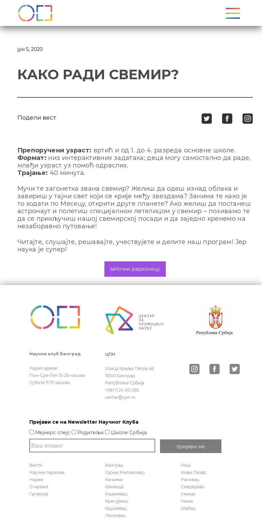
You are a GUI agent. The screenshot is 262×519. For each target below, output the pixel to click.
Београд (114, 465)
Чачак (187, 501)
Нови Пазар (193, 472)
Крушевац (116, 508)
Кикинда (114, 486)
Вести (35, 465)
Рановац (190, 479)
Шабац (188, 508)
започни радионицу (135, 269)
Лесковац (115, 515)
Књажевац (116, 493)
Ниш (186, 465)
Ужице (188, 493)
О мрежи (38, 486)
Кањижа (113, 479)
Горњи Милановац (125, 472)
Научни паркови (46, 472)
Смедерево (193, 486)
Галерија (38, 493)
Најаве (36, 479)
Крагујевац (116, 501)
